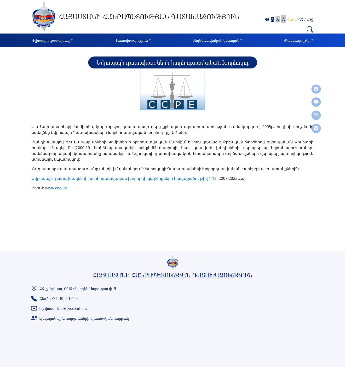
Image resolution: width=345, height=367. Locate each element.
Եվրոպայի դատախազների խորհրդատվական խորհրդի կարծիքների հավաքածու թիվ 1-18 (124, 178)
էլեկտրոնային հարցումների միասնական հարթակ (84, 318)
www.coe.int (56, 188)
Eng (309, 19)
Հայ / (292, 19)
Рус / (301, 19)
